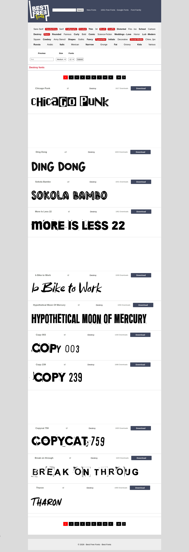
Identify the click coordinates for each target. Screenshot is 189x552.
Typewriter (101, 39)
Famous (67, 34)
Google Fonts (123, 10)
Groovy (127, 44)
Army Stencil (59, 39)
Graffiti (111, 29)
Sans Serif (38, 29)
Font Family (136, 10)
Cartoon (152, 29)
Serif (61, 29)
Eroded (82, 29)
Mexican (75, 44)
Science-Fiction (105, 34)
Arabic (50, 44)
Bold (84, 34)
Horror (137, 34)
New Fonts (91, 10)
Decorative (123, 39)
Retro (46, 34)
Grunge (103, 44)
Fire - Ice (132, 29)
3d (96, 29)
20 (119, 77)
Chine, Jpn (150, 39)
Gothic (81, 39)
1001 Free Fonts (108, 10)
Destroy (92, 88)
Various (151, 44)
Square (37, 39)
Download (141, 88)
